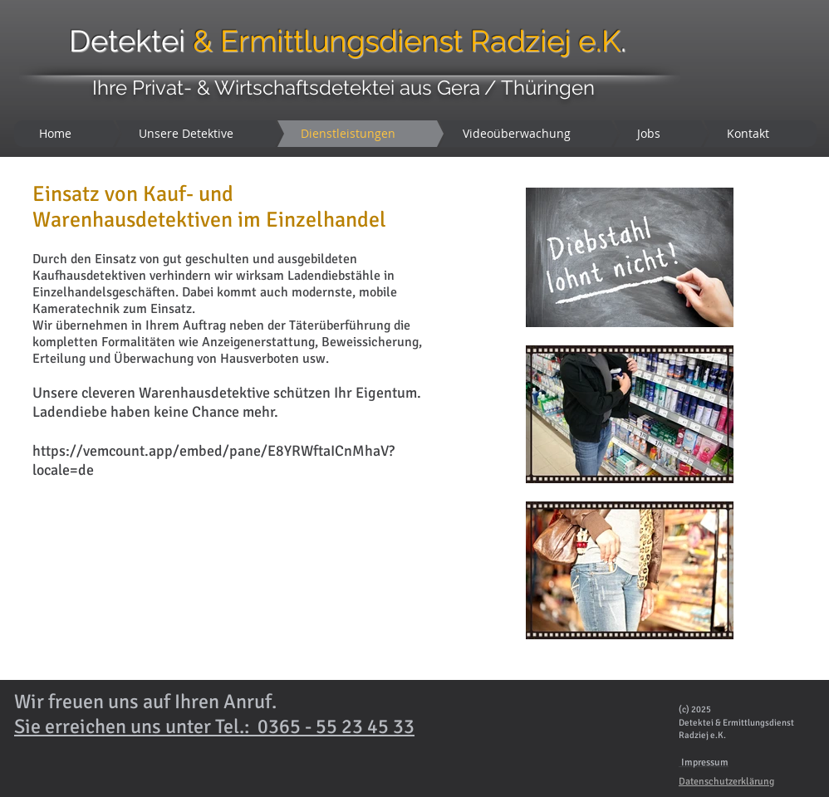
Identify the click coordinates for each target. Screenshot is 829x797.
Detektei (266, 40)
